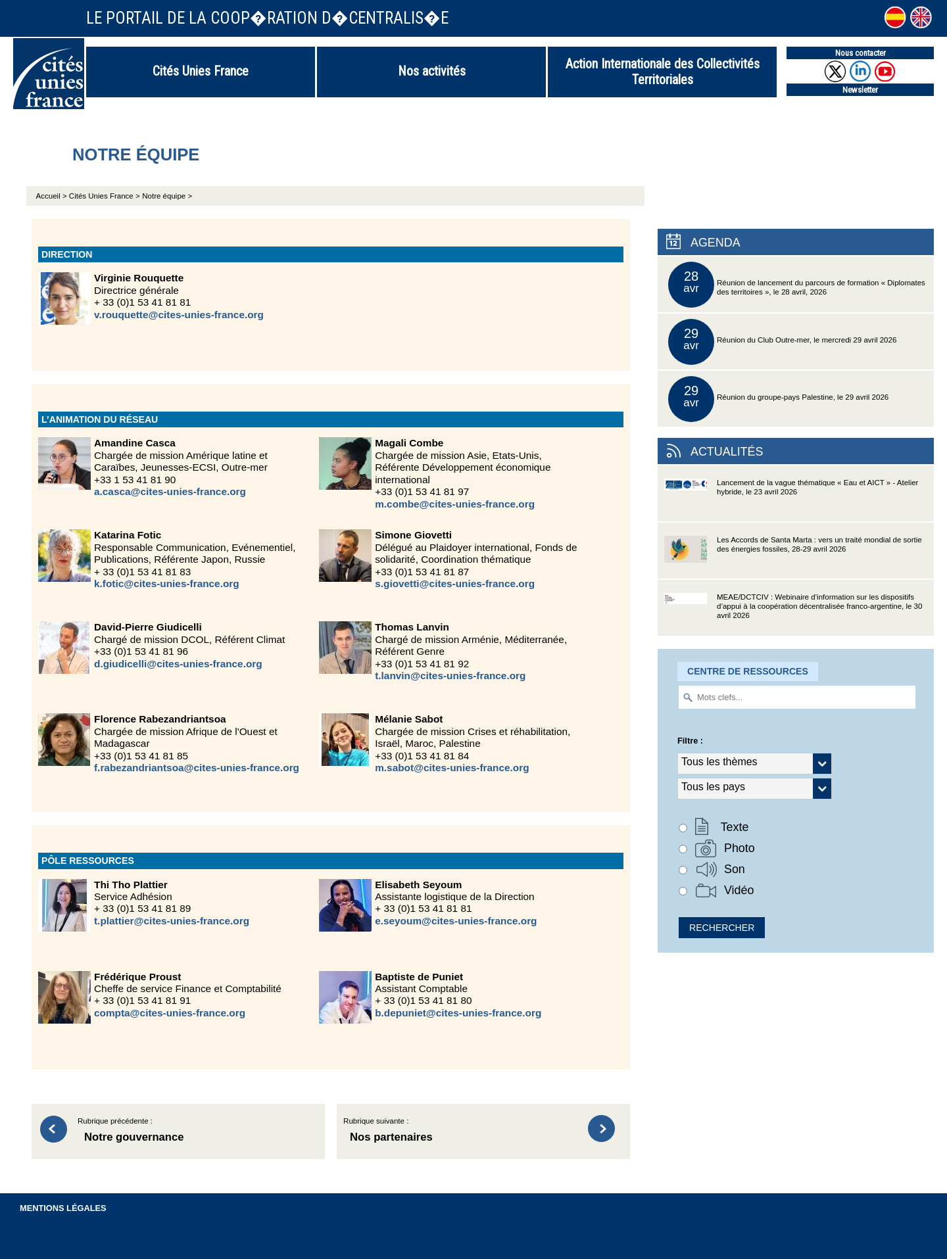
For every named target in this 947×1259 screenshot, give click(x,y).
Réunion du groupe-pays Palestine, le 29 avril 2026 (778, 399)
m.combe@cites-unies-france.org (455, 504)
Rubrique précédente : (195, 1131)
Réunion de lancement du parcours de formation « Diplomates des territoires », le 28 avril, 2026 (796, 285)
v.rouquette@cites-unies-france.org (179, 314)
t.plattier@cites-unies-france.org (171, 920)
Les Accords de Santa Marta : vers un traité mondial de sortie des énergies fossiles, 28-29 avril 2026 (793, 557)
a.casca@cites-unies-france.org (170, 491)
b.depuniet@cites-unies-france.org (458, 1012)
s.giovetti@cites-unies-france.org (455, 583)
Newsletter (860, 90)
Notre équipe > (167, 196)
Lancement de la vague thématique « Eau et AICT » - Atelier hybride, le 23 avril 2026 (791, 500)
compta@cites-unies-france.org (169, 1012)
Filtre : (690, 741)
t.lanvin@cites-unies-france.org (450, 675)
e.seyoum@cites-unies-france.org (456, 920)
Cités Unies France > (104, 196)
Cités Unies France (201, 71)
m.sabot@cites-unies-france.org (452, 767)
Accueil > (52, 196)
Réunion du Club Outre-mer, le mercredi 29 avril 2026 (782, 342)
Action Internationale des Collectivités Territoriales (663, 71)
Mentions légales (63, 1208)
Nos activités (432, 71)
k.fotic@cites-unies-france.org (166, 583)
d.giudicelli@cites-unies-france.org (178, 663)
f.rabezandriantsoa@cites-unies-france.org (196, 767)
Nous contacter (860, 53)
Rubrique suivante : (460, 1131)
